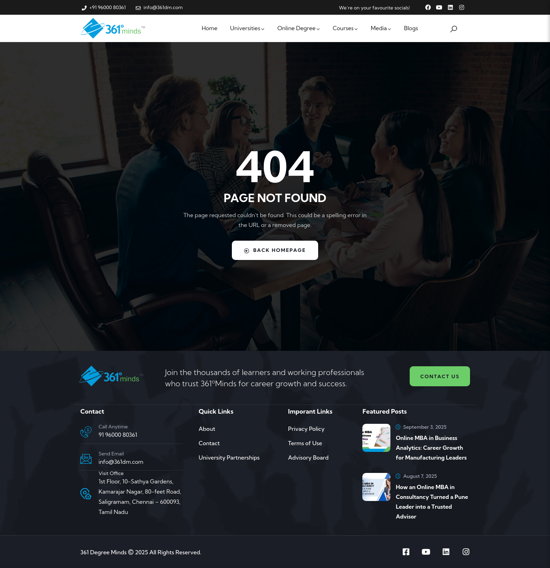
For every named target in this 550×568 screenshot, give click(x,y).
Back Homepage (275, 250)
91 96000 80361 (118, 434)
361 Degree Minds (103, 552)
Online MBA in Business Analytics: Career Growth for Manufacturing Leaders (431, 447)
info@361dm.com (121, 461)
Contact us (440, 376)
